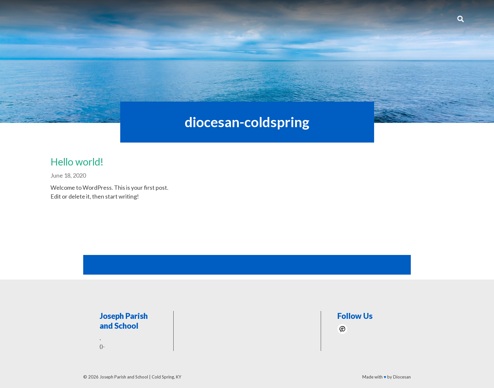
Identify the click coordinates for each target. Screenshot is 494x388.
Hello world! (77, 161)
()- (102, 346)
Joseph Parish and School (124, 376)
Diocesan (402, 376)
